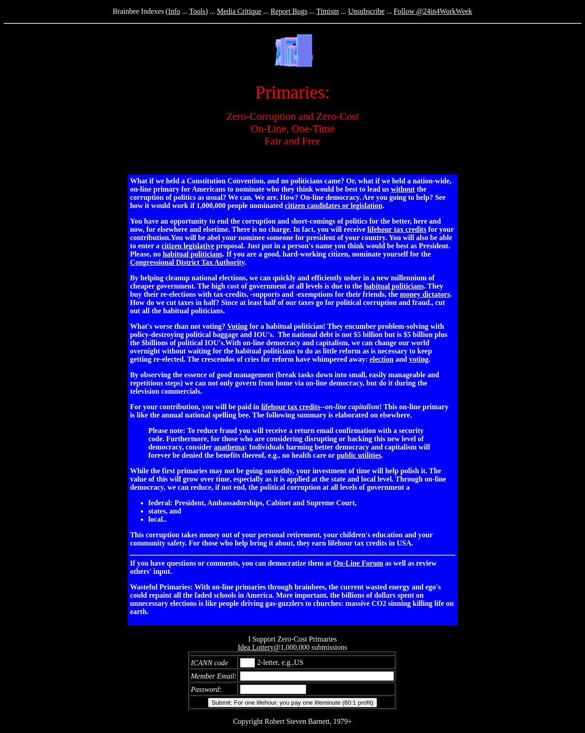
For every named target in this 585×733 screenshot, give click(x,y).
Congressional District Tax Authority (187, 262)
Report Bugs (289, 11)
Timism (327, 11)
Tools (197, 11)
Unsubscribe (366, 11)
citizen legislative (187, 246)
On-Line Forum (358, 563)
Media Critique (239, 11)
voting (419, 359)
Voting (237, 326)
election (382, 359)
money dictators (425, 294)
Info (174, 11)
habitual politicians (193, 254)
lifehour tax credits (396, 229)
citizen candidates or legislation (333, 205)
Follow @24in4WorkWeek (433, 11)
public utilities (359, 455)
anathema (229, 447)
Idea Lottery (256, 647)
